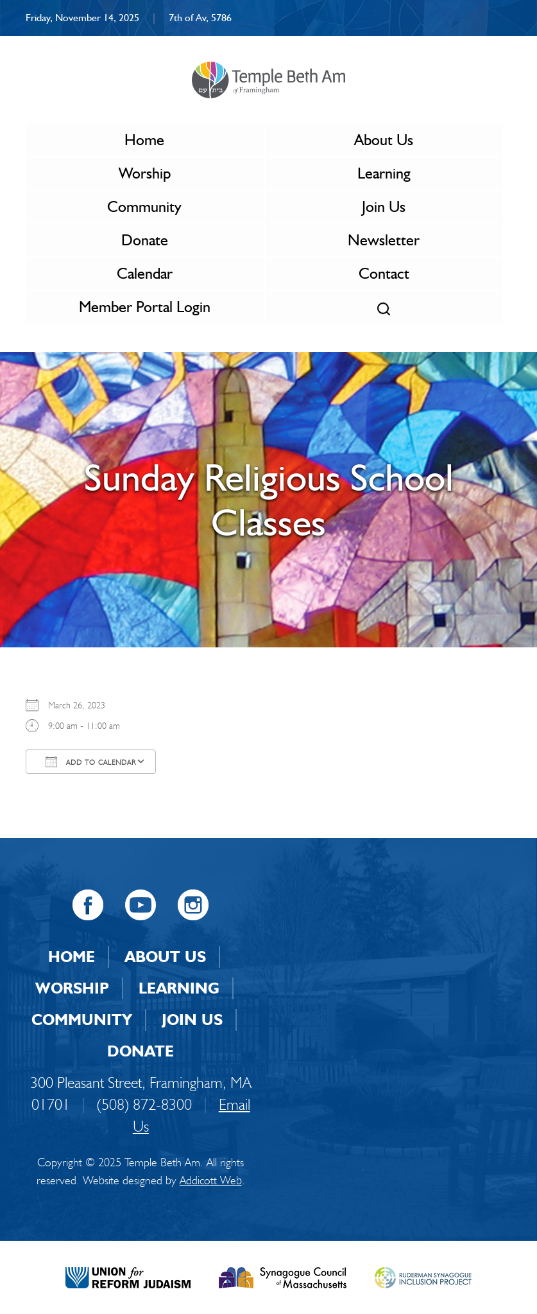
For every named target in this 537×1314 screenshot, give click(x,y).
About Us (383, 139)
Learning (384, 173)
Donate (144, 240)
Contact (384, 273)
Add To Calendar (91, 761)
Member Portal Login (144, 306)
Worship (145, 173)
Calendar (145, 273)
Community (144, 206)
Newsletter (384, 240)
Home (144, 139)
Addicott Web (211, 1180)
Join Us (383, 206)
